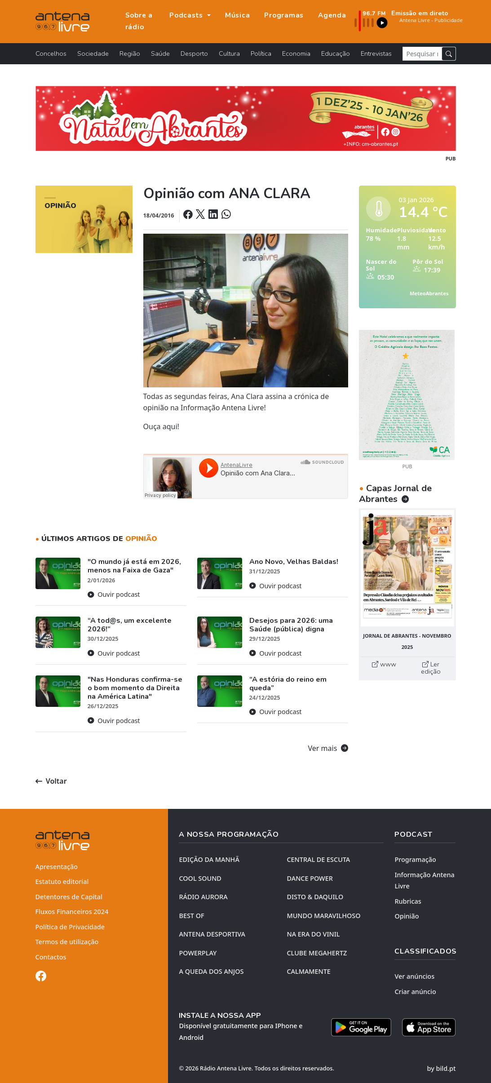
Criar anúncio (415, 991)
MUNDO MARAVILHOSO (323, 915)
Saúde (160, 53)
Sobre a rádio (139, 21)
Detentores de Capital (68, 896)
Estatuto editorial (62, 881)
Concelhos (50, 53)
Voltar (51, 781)
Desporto (194, 53)
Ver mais (328, 748)
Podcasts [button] (187, 15)
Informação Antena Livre (424, 880)
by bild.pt (441, 1068)
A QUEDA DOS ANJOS (211, 971)
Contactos (50, 957)
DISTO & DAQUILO (315, 896)
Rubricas (407, 901)
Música (237, 15)
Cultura (229, 53)
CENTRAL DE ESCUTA (318, 859)
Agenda (332, 15)
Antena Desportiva (212, 934)
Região (129, 53)
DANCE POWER (309, 878)
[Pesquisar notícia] (422, 54)
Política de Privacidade (70, 927)
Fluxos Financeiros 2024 (72, 911)
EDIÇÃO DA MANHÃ (209, 859)
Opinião (406, 916)
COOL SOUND (200, 878)
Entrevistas (376, 53)
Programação (415, 859)
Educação (335, 53)
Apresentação (56, 866)
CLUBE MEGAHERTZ (317, 953)
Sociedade (93, 53)
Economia (296, 53)
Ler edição (431, 668)
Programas (284, 15)
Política (261, 53)
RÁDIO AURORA (203, 896)
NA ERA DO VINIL (313, 934)
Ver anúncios (414, 976)
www (384, 664)
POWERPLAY (198, 953)
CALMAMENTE (308, 971)
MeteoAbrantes (429, 293)
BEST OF (191, 915)
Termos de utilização (67, 941)
